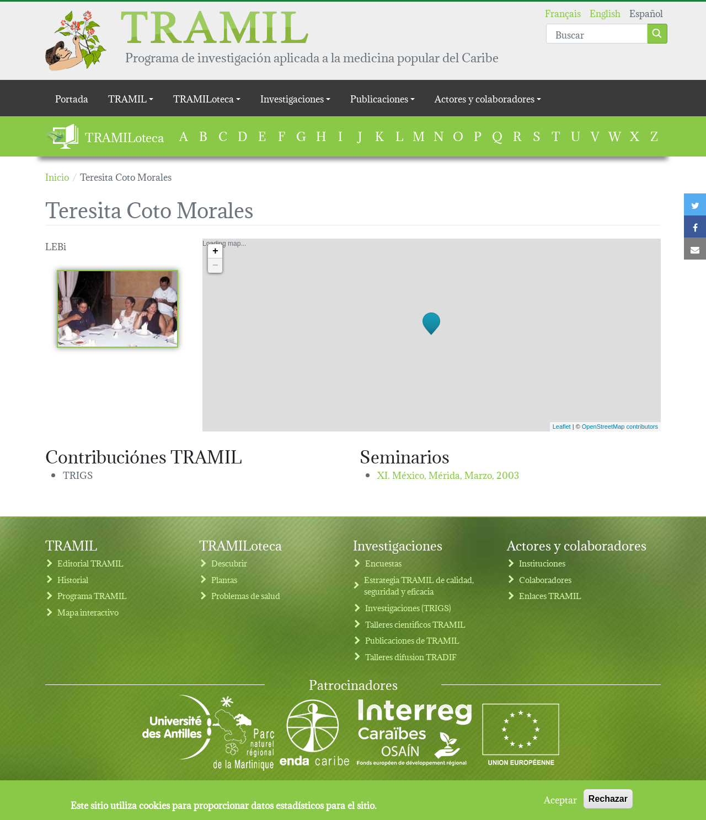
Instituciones (542, 563)
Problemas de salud (245, 595)
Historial (72, 579)
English (605, 12)
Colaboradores (545, 579)
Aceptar (560, 801)
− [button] (215, 265)
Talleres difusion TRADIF (411, 656)
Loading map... (430, 335)
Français (563, 12)
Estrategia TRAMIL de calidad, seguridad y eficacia (419, 585)
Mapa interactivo (88, 612)
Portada (71, 97)
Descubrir (229, 563)
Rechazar (608, 800)
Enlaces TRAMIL (550, 595)
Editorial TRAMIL (90, 563)
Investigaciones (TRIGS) (408, 607)
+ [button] (215, 251)
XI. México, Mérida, (448, 474)
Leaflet (562, 426)
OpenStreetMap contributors (620, 426)
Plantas (224, 579)
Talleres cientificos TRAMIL (415, 624)
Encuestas (383, 563)
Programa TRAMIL (92, 595)
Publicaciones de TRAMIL (412, 640)
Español (646, 12)
